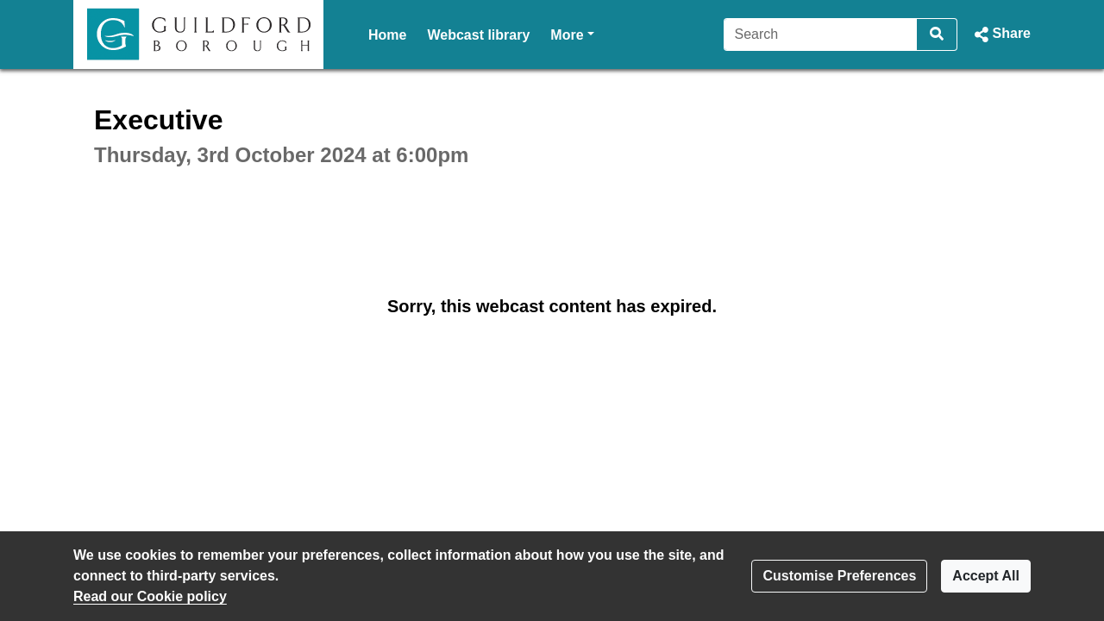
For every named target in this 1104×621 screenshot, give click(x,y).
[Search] (821, 34)
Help (565, 35)
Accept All (985, 575)
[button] (1001, 34)
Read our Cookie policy (150, 596)
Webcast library (478, 35)
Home (387, 35)
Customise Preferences (839, 575)
